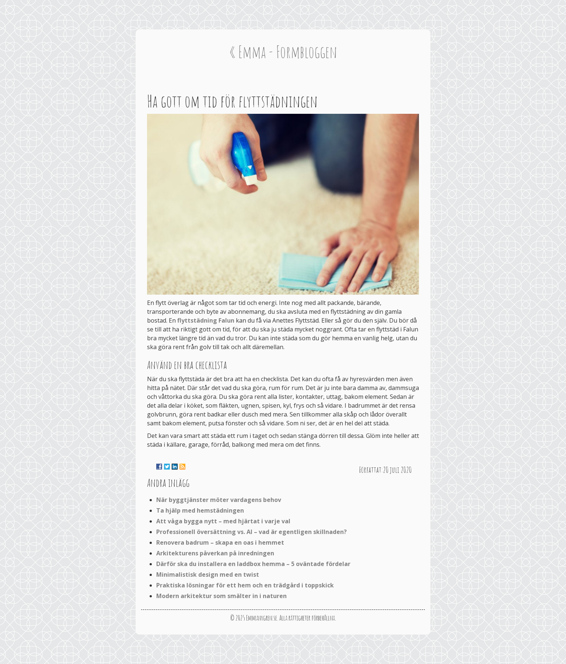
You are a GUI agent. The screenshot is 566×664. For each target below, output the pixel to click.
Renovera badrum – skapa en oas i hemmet (220, 542)
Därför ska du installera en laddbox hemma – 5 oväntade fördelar (253, 564)
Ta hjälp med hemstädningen (200, 510)
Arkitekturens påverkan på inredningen (215, 553)
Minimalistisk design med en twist (207, 574)
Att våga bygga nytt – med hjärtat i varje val (223, 521)
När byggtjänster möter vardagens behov (218, 500)
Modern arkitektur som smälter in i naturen (221, 596)
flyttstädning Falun (205, 320)
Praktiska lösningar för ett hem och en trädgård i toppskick (245, 585)
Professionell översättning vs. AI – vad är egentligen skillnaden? (251, 532)
